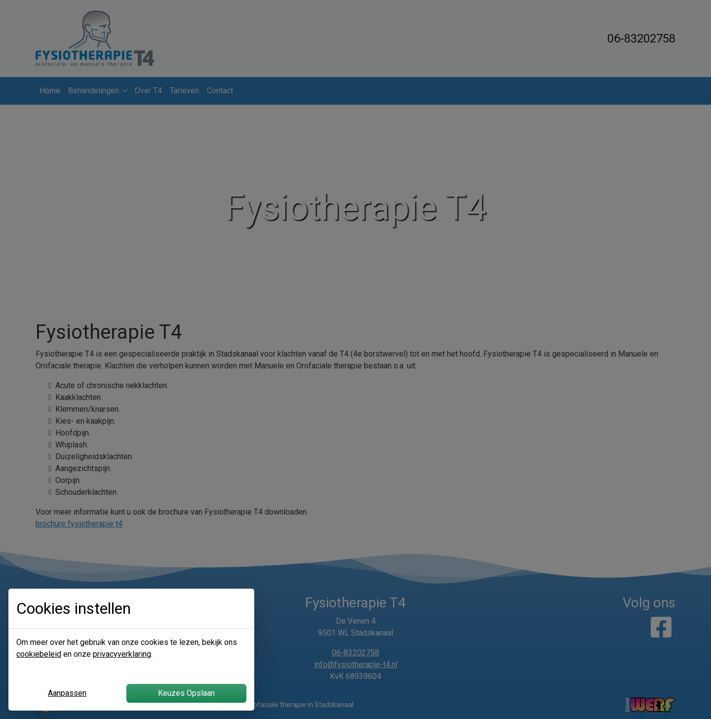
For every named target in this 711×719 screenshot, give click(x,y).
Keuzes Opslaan (186, 693)
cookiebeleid (38, 654)
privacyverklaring (122, 654)
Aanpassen (67, 693)
